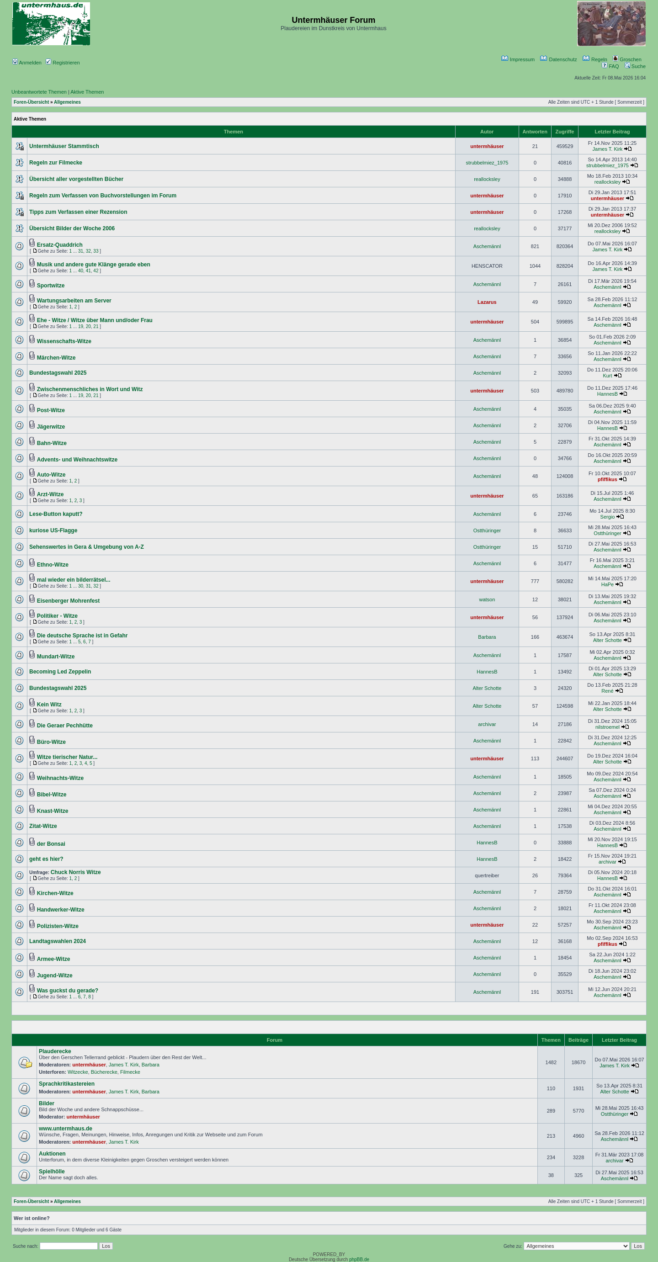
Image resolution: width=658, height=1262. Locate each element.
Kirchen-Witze (55, 893)
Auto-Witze (51, 475)
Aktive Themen (87, 92)
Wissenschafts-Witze (64, 341)
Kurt (607, 375)
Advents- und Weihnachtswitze (77, 459)
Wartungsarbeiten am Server (74, 300)
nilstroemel (607, 727)
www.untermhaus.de (65, 1128)
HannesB (607, 394)
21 (95, 326)
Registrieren (63, 62)
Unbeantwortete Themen (39, 92)
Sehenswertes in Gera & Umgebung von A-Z (86, 547)
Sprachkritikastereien (67, 1084)
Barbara (487, 637)
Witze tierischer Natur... (67, 757)
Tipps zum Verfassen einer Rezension (78, 212)
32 (88, 251)
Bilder (46, 1103)
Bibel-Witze (52, 794)
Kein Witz (49, 704)
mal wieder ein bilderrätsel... (74, 580)
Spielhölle (52, 1171)
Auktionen (52, 1154)
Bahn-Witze (52, 443)
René (607, 691)
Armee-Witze (53, 959)
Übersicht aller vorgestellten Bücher (76, 179)
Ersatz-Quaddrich (60, 245)
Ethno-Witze (53, 565)
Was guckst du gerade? (67, 990)
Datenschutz (558, 59)
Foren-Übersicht (31, 102)
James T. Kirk (608, 149)
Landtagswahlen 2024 (57, 941)
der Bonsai (51, 844)
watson (487, 599)
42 (95, 270)
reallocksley (487, 179)
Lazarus (487, 302)
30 (80, 586)
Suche (635, 66)
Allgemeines (67, 102)
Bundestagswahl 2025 (57, 373)
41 (88, 270)
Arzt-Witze (50, 494)
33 (95, 251)
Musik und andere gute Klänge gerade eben (93, 264)
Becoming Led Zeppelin (60, 671)
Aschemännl (487, 246)
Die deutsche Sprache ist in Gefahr (82, 635)
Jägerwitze (51, 427)
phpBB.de (359, 1259)
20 (88, 326)
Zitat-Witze (43, 826)
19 (80, 326)
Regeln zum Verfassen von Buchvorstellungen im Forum (102, 195)
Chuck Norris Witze (76, 872)
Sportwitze (51, 285)
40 (80, 270)
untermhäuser (487, 146)
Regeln (595, 59)
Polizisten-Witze (58, 926)
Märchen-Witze (56, 358)
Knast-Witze (53, 811)
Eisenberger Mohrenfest (68, 601)
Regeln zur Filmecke (55, 162)
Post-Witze (51, 410)
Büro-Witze (51, 742)
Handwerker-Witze (61, 910)
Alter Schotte (607, 640)
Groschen (627, 59)
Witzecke (78, 1072)
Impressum (518, 59)
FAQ (610, 66)
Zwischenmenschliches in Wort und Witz (90, 389)
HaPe (607, 584)
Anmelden (27, 62)
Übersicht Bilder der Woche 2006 (72, 228)
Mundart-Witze (56, 656)
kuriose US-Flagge (53, 530)
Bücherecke (104, 1072)
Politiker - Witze (57, 616)
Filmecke (130, 1072)
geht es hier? (46, 859)
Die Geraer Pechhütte (65, 725)
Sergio (607, 517)
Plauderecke (55, 1051)
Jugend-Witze (55, 975)
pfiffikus (607, 479)
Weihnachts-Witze (60, 778)
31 (80, 251)
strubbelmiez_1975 (487, 162)
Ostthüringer (487, 530)
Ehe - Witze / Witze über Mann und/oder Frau (95, 320)
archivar (487, 724)
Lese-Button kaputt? (56, 514)
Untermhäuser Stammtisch (64, 146)
